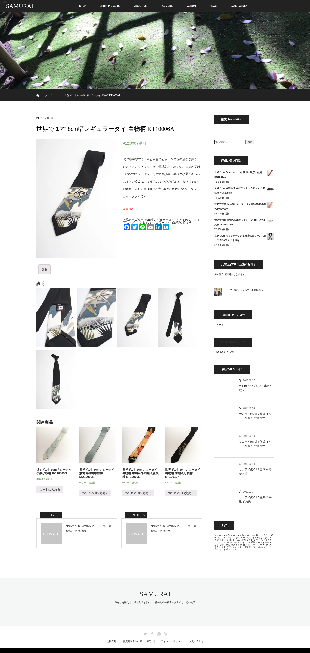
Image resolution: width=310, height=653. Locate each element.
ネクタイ (142, 222)
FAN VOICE (167, 6)
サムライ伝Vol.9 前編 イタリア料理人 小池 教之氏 (255, 444)
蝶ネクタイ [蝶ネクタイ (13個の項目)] (231, 549)
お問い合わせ (196, 641)
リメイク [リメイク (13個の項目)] (235, 545)
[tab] (44, 269)
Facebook (152, 633)
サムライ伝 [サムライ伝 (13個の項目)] (226, 542)
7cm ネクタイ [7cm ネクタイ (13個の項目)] (234, 535)
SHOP (74, 6)
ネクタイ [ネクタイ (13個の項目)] (237, 542)
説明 (44, 269)
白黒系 (176, 222)
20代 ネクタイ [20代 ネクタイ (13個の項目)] (263, 535)
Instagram (158, 633)
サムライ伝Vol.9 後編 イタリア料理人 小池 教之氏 (255, 416)
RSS (165, 633)
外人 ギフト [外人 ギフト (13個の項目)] (254, 545)
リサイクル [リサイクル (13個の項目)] (224, 545)
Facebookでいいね (233, 342)
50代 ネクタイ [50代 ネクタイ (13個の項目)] (248, 537)
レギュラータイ (160, 222)
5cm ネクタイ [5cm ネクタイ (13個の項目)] (221, 535)
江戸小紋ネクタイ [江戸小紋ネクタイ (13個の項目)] (235, 547)
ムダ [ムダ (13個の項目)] (216, 545)
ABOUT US (140, 6)
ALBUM (191, 6)
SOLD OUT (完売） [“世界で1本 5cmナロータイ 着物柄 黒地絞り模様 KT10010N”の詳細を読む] (181, 493)
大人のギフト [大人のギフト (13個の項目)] (266, 545)
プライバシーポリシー (170, 641)
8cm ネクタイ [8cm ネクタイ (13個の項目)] (248, 535)
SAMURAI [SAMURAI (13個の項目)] (241, 540)
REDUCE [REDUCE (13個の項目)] (230, 540)
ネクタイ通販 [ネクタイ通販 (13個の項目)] (248, 542)
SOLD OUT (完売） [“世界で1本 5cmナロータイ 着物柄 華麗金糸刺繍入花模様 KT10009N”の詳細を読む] (138, 493)
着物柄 (187, 222)
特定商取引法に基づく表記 (137, 641)
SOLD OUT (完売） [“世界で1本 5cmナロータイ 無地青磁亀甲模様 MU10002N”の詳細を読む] (95, 493)
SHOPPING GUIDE (110, 6)
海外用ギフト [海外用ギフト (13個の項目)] (251, 547)
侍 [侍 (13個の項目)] (241, 545)
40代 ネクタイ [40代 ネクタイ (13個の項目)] (233, 537)
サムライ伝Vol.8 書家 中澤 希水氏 (255, 471)
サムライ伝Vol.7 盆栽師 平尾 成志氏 (255, 499)
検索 (250, 142)
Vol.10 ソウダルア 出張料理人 (247, 290)
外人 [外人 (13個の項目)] (245, 545)
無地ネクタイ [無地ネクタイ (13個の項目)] (264, 547)
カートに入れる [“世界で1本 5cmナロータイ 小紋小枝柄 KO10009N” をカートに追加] (49, 489)
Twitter (145, 633)
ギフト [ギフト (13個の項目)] (249, 540)
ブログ (48, 95)
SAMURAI (19, 6)
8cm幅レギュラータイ (159, 219)
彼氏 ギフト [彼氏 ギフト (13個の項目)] (220, 547)
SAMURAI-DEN (239, 6)
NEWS (213, 6)
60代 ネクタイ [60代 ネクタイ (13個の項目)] (262, 537)
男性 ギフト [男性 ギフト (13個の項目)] (220, 549)
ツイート (219, 324)
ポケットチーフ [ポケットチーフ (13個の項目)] (263, 542)
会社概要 (111, 641)
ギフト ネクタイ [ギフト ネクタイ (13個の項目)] (261, 540)
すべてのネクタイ (188, 219)
